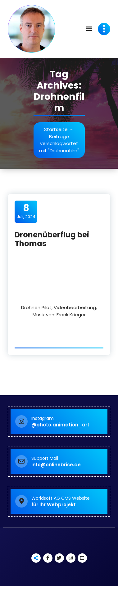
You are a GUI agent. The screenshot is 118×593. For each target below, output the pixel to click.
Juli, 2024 (26, 211)
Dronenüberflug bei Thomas (52, 239)
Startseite (56, 129)
